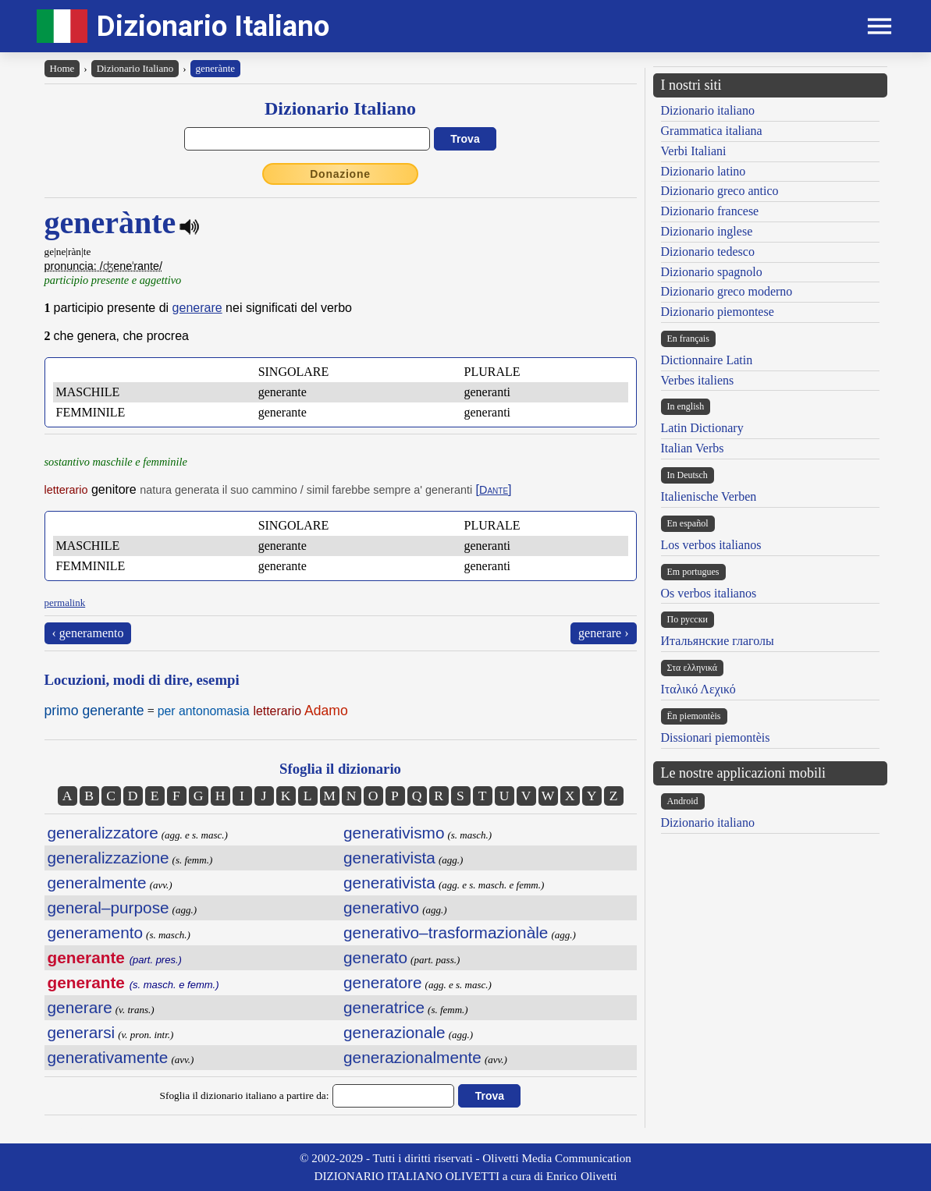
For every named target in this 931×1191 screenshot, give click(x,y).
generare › (603, 633)
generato (375, 957)
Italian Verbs (692, 448)
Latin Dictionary (702, 427)
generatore (382, 982)
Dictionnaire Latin (707, 360)
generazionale (394, 1032)
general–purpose (108, 907)
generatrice (384, 1007)
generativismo (393, 833)
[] (494, 489)
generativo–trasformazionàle (445, 932)
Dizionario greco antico (720, 190)
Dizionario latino (703, 171)
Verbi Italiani (694, 151)
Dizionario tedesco (708, 251)
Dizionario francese (710, 211)
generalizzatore (103, 833)
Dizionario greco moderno (727, 291)
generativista (389, 858)
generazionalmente (412, 1057)
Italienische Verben (709, 496)
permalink (65, 602)
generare (197, 307)
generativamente (108, 1057)
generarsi (81, 1032)
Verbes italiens (697, 380)
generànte (216, 68)
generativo (381, 907)
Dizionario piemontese (717, 311)
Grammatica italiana (711, 130)
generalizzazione (108, 858)
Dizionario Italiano (213, 26)
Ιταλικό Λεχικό (698, 689)
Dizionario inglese (707, 231)
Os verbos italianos (709, 593)
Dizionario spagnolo (711, 271)
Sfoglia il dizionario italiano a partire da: (244, 1095)
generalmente (97, 882)
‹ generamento (88, 633)
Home (62, 68)
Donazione (340, 174)
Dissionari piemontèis (715, 737)
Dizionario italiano (708, 110)
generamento (96, 932)
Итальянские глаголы (717, 640)
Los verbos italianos (711, 544)
